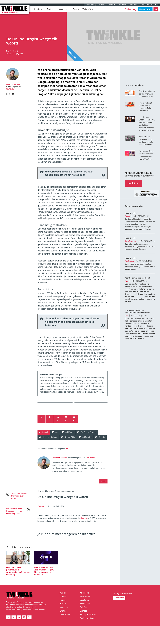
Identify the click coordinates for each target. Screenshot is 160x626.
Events (76, 9)
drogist (83, 518)
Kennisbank (134, 5)
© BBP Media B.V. (149, 5)
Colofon (83, 607)
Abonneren (90, 5)
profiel (103, 481)
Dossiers (38, 9)
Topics (51, 9)
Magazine (63, 9)
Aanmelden (119, 598)
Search (15, 51)
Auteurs (63, 593)
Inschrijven (133, 183)
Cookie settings (87, 618)
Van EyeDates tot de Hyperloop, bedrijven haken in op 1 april (14, 511)
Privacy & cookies (88, 614)
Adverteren (101, 5)
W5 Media (10, 89)
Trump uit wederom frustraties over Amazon (19, 495)
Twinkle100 (87, 9)
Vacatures (122, 5)
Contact (112, 5)
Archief (63, 603)
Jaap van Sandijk (13, 84)
